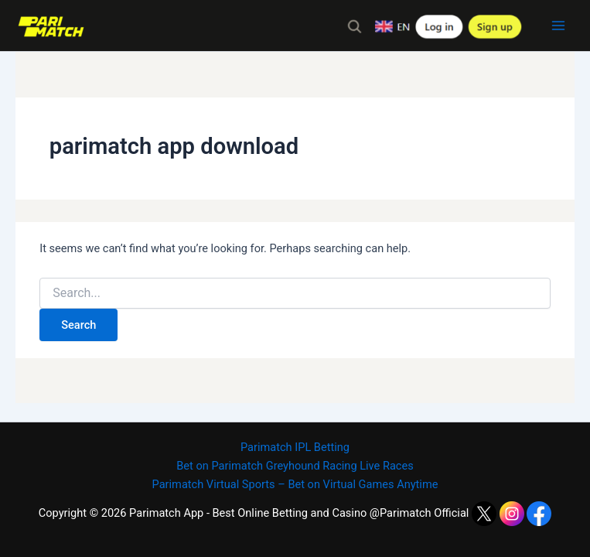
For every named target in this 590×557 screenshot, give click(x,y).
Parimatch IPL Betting (295, 447)
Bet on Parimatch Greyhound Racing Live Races (294, 466)
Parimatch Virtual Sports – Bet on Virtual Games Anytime (295, 484)
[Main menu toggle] (558, 25)
